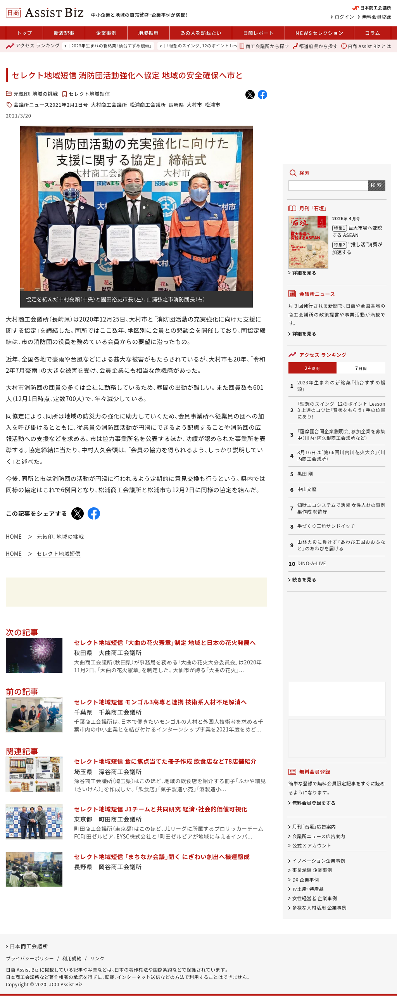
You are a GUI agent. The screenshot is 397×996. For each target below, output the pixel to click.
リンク (97, 958)
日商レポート (258, 32)
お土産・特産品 (308, 888)
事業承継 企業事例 (312, 870)
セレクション (319, 33)
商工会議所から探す (264, 46)
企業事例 (106, 32)
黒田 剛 (305, 473)
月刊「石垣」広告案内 (314, 826)
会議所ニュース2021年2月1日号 (51, 104)
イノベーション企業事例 (318, 861)
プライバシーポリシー (30, 958)
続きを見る (304, 579)
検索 (377, 184)
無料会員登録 (376, 16)
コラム (372, 32)
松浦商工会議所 (147, 104)
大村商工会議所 (109, 104)
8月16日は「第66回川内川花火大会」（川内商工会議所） (341, 455)
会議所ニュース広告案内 (318, 836)
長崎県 (176, 104)
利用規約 (72, 958)
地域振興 (148, 32)
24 (312, 368)
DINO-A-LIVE (311, 563)
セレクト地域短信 (89, 93)
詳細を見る (304, 272)
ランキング (33, 46)
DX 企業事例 (305, 879)
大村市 (194, 104)
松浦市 (212, 104)
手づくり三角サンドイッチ (326, 526)
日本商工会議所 (29, 946)
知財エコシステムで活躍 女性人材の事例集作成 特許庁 (341, 508)
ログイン (344, 16)
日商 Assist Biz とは (366, 46)
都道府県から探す (315, 46)
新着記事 (64, 32)
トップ (24, 32)
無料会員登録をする (314, 802)
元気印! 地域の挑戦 (36, 93)
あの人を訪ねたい (200, 32)
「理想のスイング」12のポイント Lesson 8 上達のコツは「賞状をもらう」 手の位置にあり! (341, 410)
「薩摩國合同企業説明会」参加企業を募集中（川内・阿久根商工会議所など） (341, 434)
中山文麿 (307, 489)
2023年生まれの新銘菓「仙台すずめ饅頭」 (111, 46)
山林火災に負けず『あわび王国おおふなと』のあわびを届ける (341, 545)
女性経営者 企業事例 (314, 898)
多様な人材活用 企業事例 (319, 907)
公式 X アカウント (311, 845)
